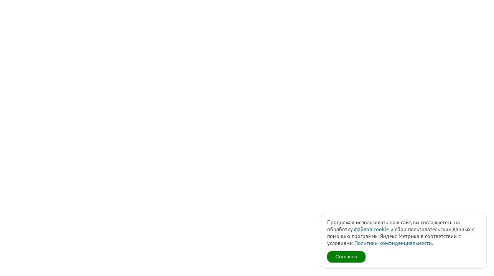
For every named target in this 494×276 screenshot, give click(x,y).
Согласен (346, 257)
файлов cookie (371, 229)
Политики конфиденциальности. (393, 243)
